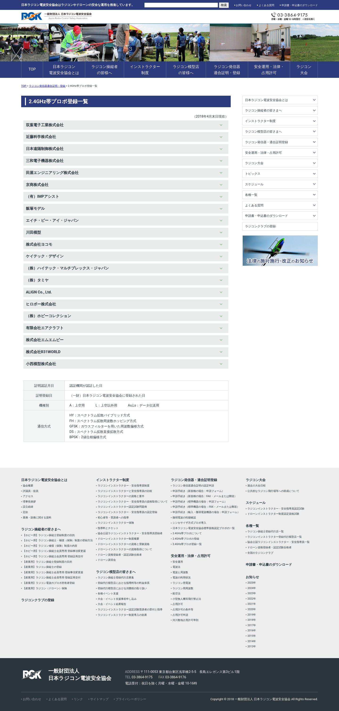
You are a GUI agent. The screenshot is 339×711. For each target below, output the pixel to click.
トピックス (252, 173)
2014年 (251, 641)
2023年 (251, 593)
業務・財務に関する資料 (37, 517)
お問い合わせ (243, 5)
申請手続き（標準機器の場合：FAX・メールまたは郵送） (206, 506)
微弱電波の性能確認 (184, 517)
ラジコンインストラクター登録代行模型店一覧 (274, 536)
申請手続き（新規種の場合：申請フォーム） (198, 491)
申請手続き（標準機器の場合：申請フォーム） (200, 501)
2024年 (251, 588)
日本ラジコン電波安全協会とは (64, 69)
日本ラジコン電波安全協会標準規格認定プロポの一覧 (204, 528)
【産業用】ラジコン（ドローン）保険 (45, 588)
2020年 (251, 609)
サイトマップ (99, 699)
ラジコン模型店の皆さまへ (263, 131)
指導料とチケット (108, 528)
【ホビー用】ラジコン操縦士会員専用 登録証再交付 (53, 556)
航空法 (176, 593)
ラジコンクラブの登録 (260, 226)
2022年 (251, 598)
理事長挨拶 (29, 501)
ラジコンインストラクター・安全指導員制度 (123, 485)
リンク (78, 699)
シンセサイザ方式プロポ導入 (189, 522)
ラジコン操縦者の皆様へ (104, 69)
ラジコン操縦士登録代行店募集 (116, 577)
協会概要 (28, 485)
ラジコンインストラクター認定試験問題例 (122, 506)
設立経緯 (28, 506)
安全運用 (178, 561)
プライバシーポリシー (131, 699)
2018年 (251, 619)
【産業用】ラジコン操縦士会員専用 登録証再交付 (52, 577)
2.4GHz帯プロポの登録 (186, 538)
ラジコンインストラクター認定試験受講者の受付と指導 (130, 609)
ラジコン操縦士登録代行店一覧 (265, 531)
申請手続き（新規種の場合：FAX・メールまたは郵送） (205, 496)
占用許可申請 (180, 614)
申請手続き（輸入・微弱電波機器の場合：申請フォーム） (206, 512)
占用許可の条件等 (183, 609)
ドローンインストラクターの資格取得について (125, 549)
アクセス (28, 496)
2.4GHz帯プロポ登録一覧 (187, 544)
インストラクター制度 (145, 69)
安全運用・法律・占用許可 (269, 69)
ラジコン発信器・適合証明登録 (266, 142)
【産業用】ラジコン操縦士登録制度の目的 (47, 561)
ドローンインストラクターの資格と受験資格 (123, 544)
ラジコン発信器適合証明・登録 (227, 69)
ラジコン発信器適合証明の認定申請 (193, 485)
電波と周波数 (180, 572)
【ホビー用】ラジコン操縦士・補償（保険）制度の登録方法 (58, 540)
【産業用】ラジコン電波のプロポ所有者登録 (49, 583)
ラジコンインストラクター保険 (116, 522)
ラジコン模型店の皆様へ (186, 69)
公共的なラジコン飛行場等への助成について (273, 491)
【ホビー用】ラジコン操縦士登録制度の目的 (49, 535)
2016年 (251, 630)
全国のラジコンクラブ (260, 552)
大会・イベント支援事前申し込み (117, 598)
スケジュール (254, 184)
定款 (25, 512)
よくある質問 (265, 5)
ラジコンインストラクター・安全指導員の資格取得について (133, 501)
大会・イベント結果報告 (112, 604)
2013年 (251, 646)
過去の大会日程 (256, 485)
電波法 (176, 567)
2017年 (251, 625)
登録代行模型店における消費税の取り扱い (122, 588)
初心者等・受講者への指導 (113, 517)
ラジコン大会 (303, 69)
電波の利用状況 (182, 577)
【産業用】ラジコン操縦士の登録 (42, 567)
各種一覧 (251, 195)
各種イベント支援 (108, 593)
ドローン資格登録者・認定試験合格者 (120, 554)
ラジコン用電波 (182, 583)
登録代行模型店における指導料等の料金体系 (123, 583)
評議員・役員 (30, 491)
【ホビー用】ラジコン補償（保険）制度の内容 (50, 545)
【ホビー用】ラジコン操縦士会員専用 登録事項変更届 (54, 551)
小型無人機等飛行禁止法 (187, 598)
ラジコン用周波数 (183, 588)
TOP (32, 69)
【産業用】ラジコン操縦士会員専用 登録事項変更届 (53, 572)
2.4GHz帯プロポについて (187, 533)
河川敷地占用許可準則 (185, 620)
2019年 (251, 614)
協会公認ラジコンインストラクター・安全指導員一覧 (278, 542)
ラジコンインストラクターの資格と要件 (121, 496)
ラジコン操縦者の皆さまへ (263, 110)
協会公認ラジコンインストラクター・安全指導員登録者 (130, 533)
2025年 (251, 582)
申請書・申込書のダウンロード (299, 5)
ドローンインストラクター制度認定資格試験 (273, 513)
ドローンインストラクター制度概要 (118, 538)
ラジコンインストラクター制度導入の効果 (122, 614)
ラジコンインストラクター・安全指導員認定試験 (275, 508)
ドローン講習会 (107, 559)
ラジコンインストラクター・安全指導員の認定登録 (127, 512)
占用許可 (178, 604)
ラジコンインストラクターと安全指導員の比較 (125, 491)
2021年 (251, 603)
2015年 (251, 635)
